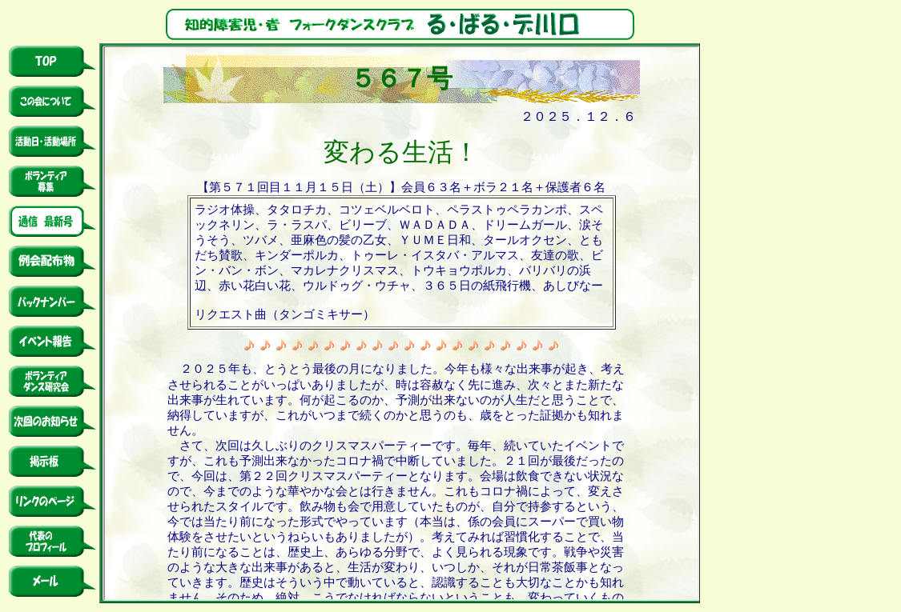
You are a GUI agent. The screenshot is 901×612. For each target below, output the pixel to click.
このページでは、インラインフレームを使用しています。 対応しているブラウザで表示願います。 (401, 323)
